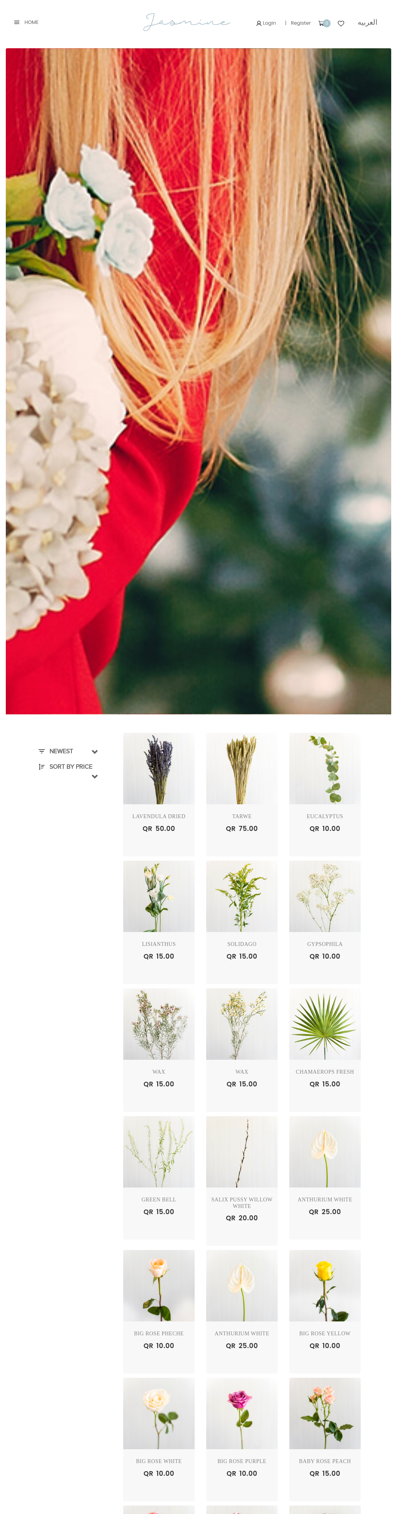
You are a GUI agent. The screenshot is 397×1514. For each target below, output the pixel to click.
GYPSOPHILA (325, 944)
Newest (56, 751)
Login (266, 23)
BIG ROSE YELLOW (325, 1333)
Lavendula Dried (159, 816)
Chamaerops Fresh (325, 1072)
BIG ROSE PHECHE (159, 1333)
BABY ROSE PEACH (325, 1461)
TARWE (241, 816)
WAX (159, 1072)
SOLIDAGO (242, 944)
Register (301, 23)
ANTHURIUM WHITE (325, 1200)
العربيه (367, 22)
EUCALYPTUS (325, 816)
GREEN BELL (158, 1200)
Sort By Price (65, 767)
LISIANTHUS (159, 944)
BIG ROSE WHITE (159, 1461)
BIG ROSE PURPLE (241, 1461)
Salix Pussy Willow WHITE (241, 1203)
